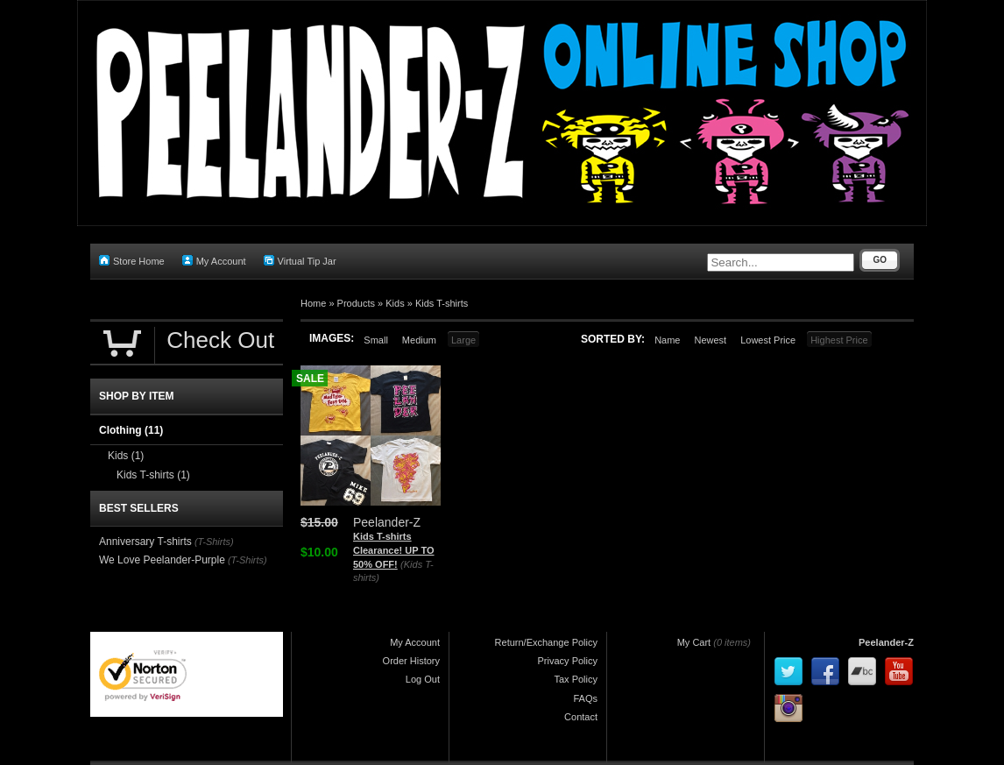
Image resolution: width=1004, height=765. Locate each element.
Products (356, 303)
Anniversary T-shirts (145, 541)
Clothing (131, 430)
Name (667, 340)
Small (376, 340)
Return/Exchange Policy (546, 642)
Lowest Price (767, 340)
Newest (710, 340)
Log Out (423, 679)
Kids (394, 303)
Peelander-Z (886, 642)
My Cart (694, 642)
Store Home (132, 260)
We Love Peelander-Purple (162, 560)
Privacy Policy (567, 660)
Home (313, 303)
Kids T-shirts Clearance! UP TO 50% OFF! (394, 550)
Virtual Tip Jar (300, 260)
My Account (214, 260)
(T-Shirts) (214, 541)
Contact (580, 717)
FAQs (585, 698)
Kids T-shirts (441, 303)
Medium (419, 340)
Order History (411, 660)
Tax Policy (575, 679)
